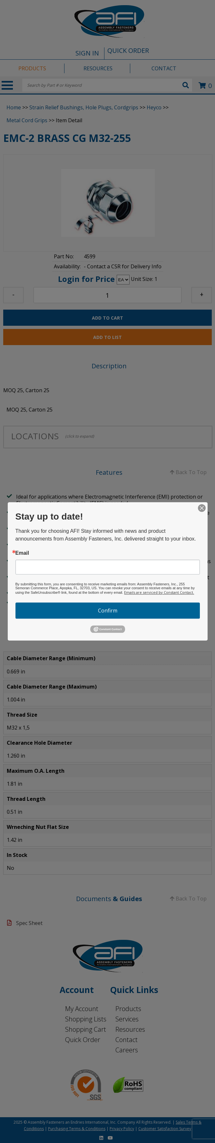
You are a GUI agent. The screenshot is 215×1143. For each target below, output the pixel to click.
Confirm (107, 610)
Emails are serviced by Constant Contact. (159, 592)
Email (22, 553)
